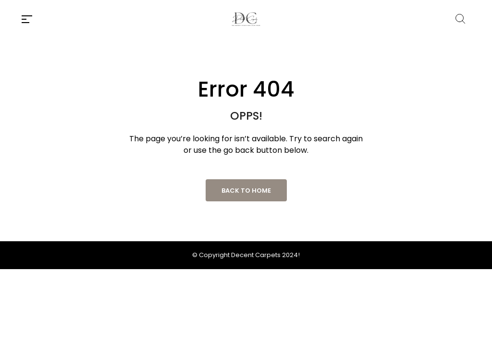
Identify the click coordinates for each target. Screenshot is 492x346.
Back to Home (246, 190)
